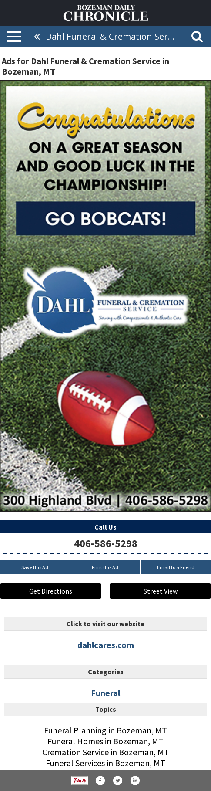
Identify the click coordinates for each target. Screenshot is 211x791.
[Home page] (105, 12)
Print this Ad (105, 567)
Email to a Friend (175, 567)
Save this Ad (34, 567)
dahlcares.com (105, 644)
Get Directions (50, 591)
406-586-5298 (105, 543)
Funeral (105, 692)
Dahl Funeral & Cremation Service (114, 36)
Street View (161, 591)
